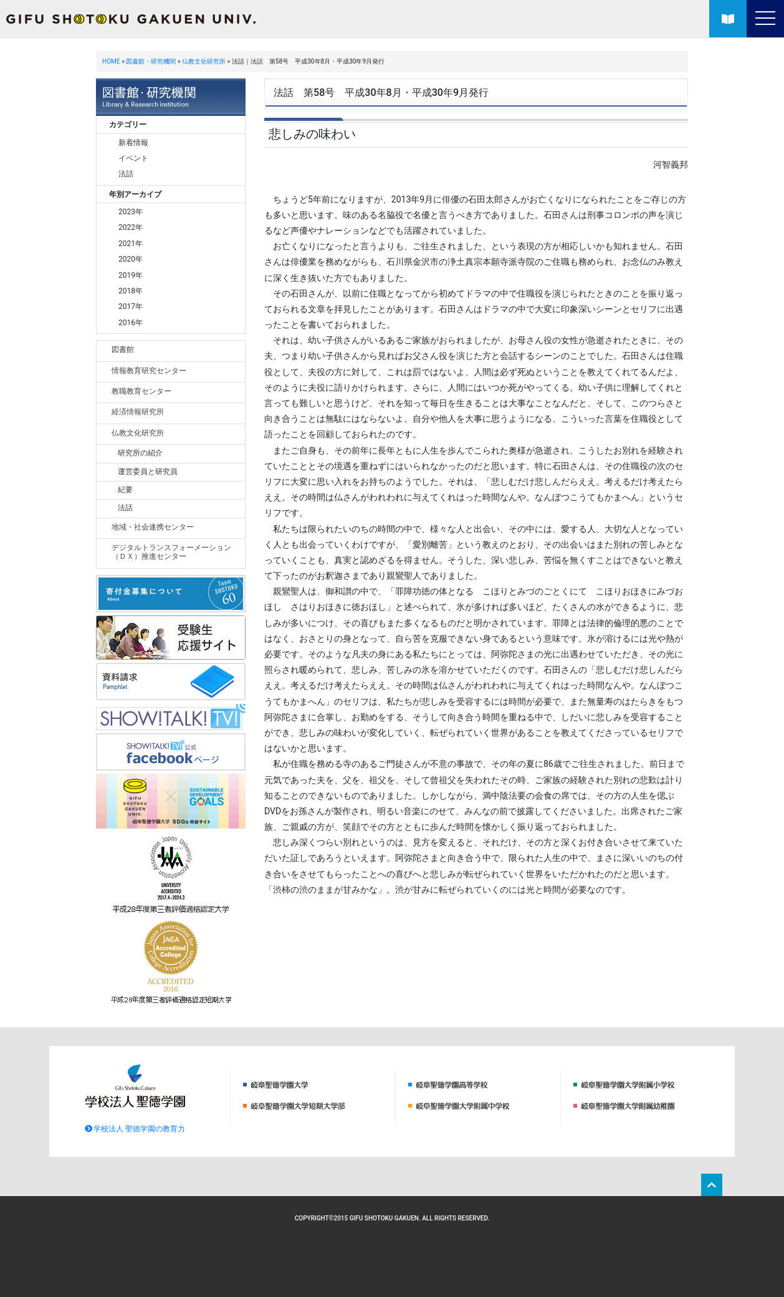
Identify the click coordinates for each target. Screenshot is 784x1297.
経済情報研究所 (138, 411)
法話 (125, 173)
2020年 (130, 259)
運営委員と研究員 (148, 471)
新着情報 (133, 142)
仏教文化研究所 (204, 61)
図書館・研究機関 (151, 61)
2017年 (130, 306)
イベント (133, 158)
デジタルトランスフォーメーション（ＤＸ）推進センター (171, 552)
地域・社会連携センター (153, 527)
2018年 (130, 291)
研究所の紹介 (140, 453)
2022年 (130, 227)
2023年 (130, 211)
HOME (111, 61)
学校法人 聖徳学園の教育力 (135, 1128)
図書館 (123, 349)
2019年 (130, 275)
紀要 (125, 489)
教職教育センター (141, 391)
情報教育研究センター (149, 370)
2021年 (130, 243)
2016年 (130, 322)
